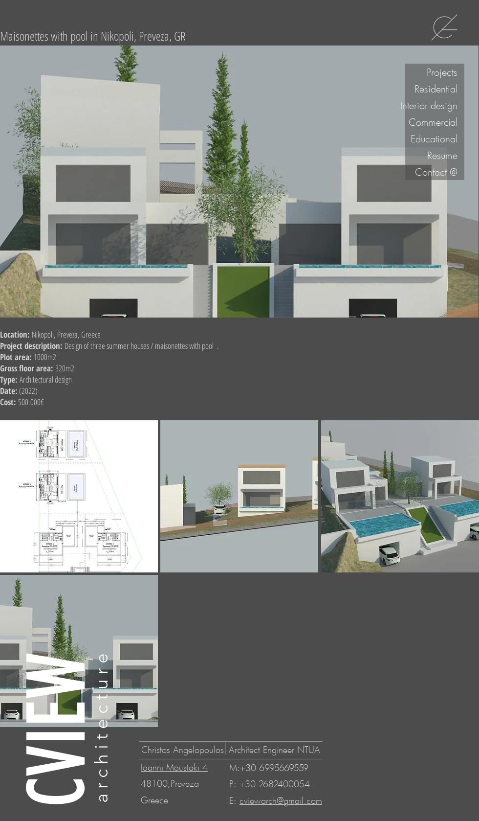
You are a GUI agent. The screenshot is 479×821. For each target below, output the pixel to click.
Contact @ (436, 171)
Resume (442, 155)
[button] (79, 496)
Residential (435, 88)
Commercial (433, 121)
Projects (442, 72)
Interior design (431, 105)
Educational (434, 138)
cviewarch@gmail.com (281, 800)
